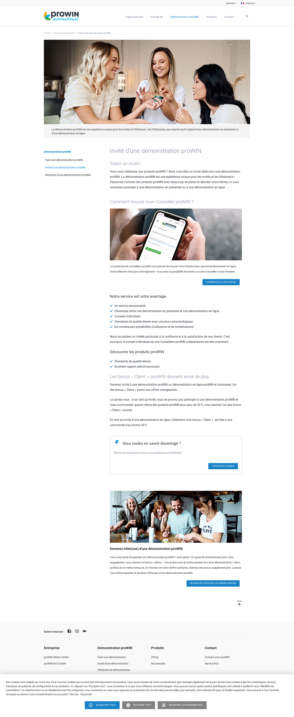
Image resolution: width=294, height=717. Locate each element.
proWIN (47, 33)
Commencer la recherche (221, 282)
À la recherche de (247, 16)
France (249, 3)
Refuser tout (139, 705)
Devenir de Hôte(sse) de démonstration (213, 583)
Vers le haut (234, 603)
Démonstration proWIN (64, 33)
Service (229, 3)
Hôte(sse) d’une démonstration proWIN (68, 174)
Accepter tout (102, 705)
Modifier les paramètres (182, 705)
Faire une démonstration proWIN (64, 159)
